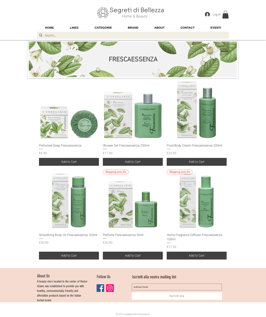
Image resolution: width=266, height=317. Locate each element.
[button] (225, 15)
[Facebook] (100, 288)
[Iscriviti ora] (177, 296)
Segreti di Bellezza (136, 10)
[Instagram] (110, 288)
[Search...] (132, 35)
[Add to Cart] (69, 162)
